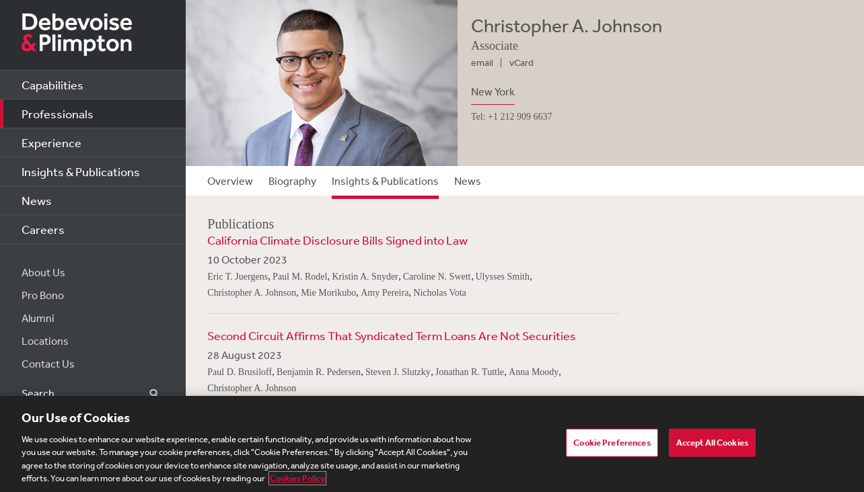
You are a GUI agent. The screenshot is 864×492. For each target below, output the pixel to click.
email (482, 62)
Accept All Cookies (712, 443)
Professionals (58, 113)
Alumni (38, 318)
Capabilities (52, 84)
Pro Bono (43, 295)
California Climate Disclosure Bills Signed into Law (337, 240)
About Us (43, 272)
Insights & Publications (81, 171)
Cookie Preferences (611, 443)
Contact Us (48, 363)
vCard (521, 62)
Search (145, 393)
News (37, 200)
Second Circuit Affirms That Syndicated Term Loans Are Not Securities (391, 335)
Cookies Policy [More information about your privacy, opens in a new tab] (297, 479)
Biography (292, 181)
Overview (230, 181)
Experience (51, 142)
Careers (43, 229)
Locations (45, 340)
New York (493, 91)
